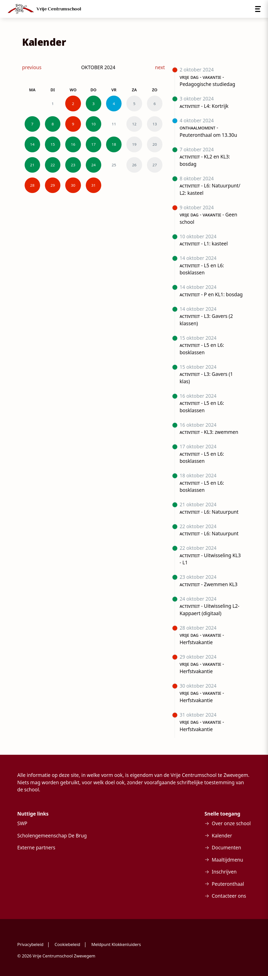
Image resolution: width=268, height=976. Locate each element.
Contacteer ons (229, 896)
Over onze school (231, 823)
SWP (22, 823)
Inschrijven (224, 871)
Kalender (222, 835)
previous (31, 67)
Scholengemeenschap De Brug (52, 835)
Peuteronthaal (228, 884)
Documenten (226, 847)
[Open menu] (258, 9)
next (160, 67)
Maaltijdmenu (227, 859)
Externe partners (36, 847)
